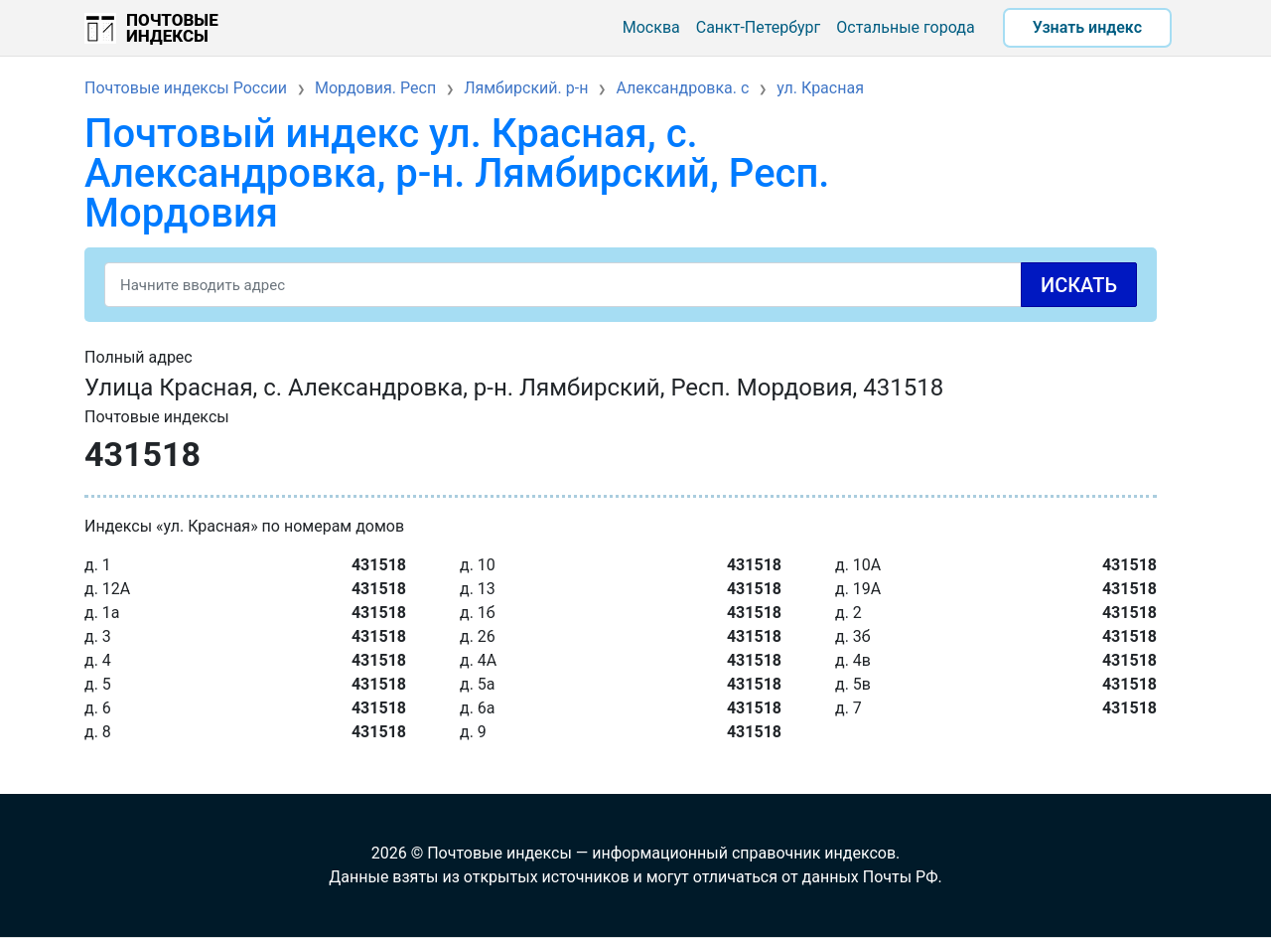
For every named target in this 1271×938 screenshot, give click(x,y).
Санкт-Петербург (758, 27)
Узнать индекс (1087, 27)
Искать (1079, 285)
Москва (651, 27)
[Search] (620, 284)
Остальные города (905, 27)
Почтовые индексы (172, 28)
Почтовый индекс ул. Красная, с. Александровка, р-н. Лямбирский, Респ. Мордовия (456, 173)
